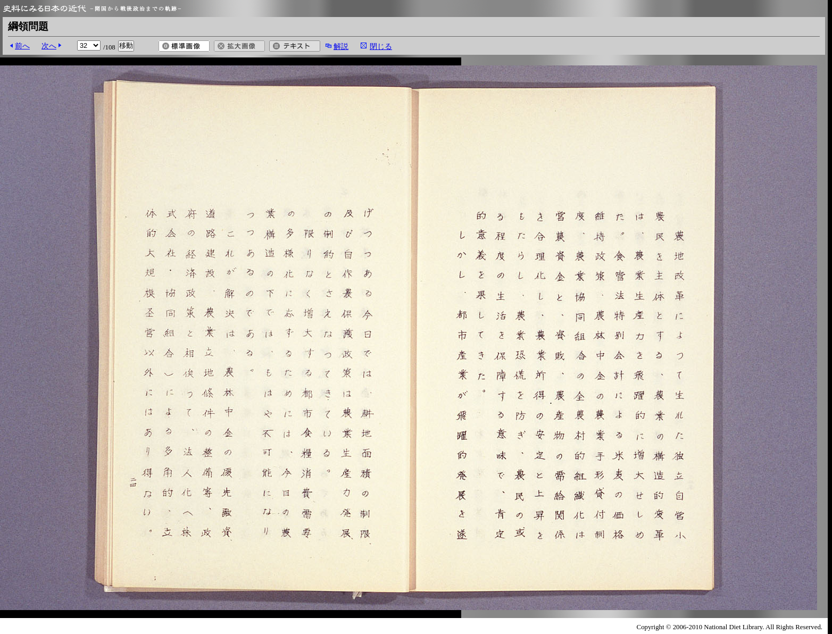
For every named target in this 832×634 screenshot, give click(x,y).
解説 (341, 46)
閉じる (381, 46)
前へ (22, 45)
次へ (48, 45)
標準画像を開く (184, 46)
